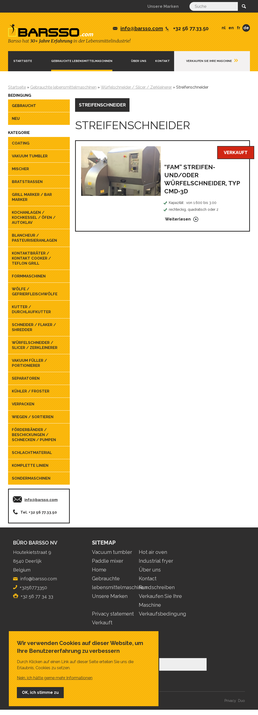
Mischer (20, 169)
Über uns (150, 570)
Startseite (22, 61)
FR (238, 27)
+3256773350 (33, 587)
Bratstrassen (27, 182)
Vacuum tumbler (112, 552)
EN (231, 27)
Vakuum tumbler (30, 156)
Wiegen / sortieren (32, 417)
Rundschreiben (157, 587)
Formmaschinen (29, 276)
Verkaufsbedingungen (165, 614)
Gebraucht (24, 105)
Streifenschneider (102, 105)
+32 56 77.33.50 (191, 28)
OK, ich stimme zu (40, 692)
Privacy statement (113, 614)
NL (223, 27)
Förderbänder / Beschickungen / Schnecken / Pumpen (34, 434)
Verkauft (102, 623)
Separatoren (26, 378)
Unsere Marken (163, 6)
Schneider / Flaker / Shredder (34, 327)
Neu (16, 118)
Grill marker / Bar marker (32, 197)
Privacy (230, 701)
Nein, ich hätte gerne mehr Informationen (54, 677)
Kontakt (162, 61)
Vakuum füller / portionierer (29, 363)
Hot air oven (153, 552)
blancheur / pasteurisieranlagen (34, 238)
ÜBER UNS (138, 61)
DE (246, 27)
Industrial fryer (156, 561)
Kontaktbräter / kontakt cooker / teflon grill (31, 258)
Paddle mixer (107, 561)
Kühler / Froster (30, 391)
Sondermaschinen (31, 478)
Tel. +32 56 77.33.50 (38, 512)
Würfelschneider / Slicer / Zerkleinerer (34, 345)
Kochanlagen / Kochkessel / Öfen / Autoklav (33, 217)
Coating (20, 143)
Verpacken (23, 404)
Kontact (147, 579)
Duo (241, 701)
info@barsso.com (141, 28)
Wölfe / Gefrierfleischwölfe (34, 291)
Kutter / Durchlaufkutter (31, 309)
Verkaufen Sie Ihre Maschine (209, 61)
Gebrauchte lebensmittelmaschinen (81, 61)
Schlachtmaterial (32, 452)
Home (99, 570)
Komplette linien (30, 465)
